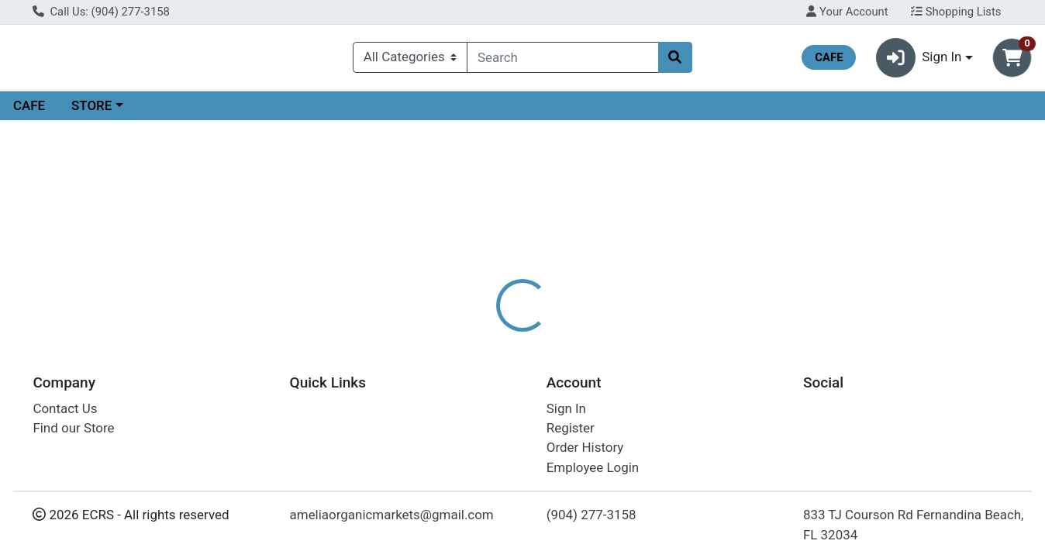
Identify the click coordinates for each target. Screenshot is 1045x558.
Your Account (847, 12)
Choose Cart (897, 248)
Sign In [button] (919, 61)
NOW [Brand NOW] (615, 398)
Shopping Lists (956, 12)
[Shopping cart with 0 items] (1012, 61)
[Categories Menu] (410, 60)
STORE (91, 111)
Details (479, 337)
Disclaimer (552, 337)
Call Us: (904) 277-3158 (101, 12)
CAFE (29, 111)
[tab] (479, 336)
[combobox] (562, 60)
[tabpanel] (740, 405)
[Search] (562, 60)
